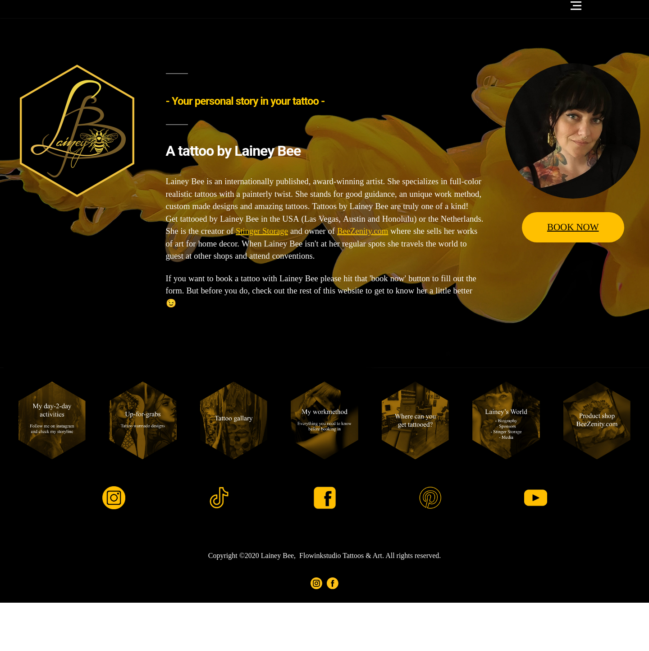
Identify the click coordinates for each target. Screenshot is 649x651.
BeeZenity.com (362, 231)
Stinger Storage (262, 231)
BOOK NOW (573, 227)
